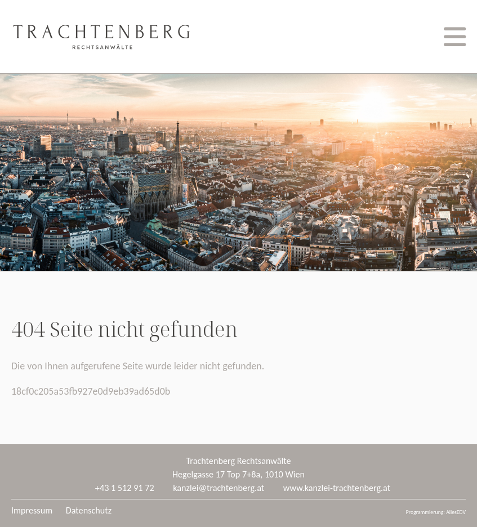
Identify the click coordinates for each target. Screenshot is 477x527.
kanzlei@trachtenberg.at (218, 488)
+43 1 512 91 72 (124, 488)
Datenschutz (89, 510)
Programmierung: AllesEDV (436, 512)
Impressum (31, 510)
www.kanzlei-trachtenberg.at (336, 488)
